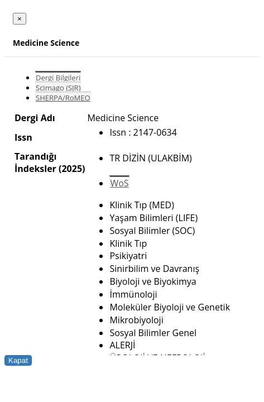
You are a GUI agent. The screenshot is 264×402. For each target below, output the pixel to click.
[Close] (19, 19)
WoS (119, 183)
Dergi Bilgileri (58, 78)
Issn (23, 137)
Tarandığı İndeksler (35, 162)
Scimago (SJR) (58, 88)
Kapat (18, 360)
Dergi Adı (35, 118)
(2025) (72, 168)
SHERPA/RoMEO (63, 98)
